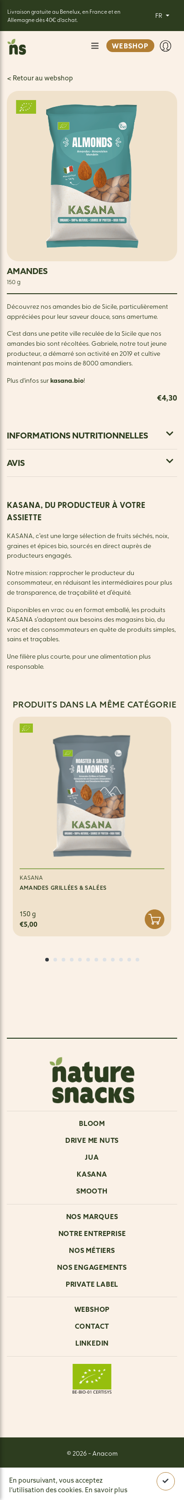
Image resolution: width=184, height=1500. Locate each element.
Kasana (92, 1174)
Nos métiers (92, 1250)
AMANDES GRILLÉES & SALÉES (63, 887)
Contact (92, 1326)
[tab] (92, 435)
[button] (47, 960)
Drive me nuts (92, 1140)
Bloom (92, 1123)
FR (159, 15)
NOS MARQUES (92, 1216)
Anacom (105, 1453)
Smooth (92, 1191)
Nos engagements (92, 1267)
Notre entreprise (92, 1233)
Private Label (92, 1284)
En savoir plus (106, 1490)
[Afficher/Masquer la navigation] (95, 46)
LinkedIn (92, 1343)
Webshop (92, 1309)
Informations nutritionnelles (90, 435)
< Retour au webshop (40, 78)
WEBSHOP (130, 46)
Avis (90, 463)
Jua (92, 1157)
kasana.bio (67, 380)
